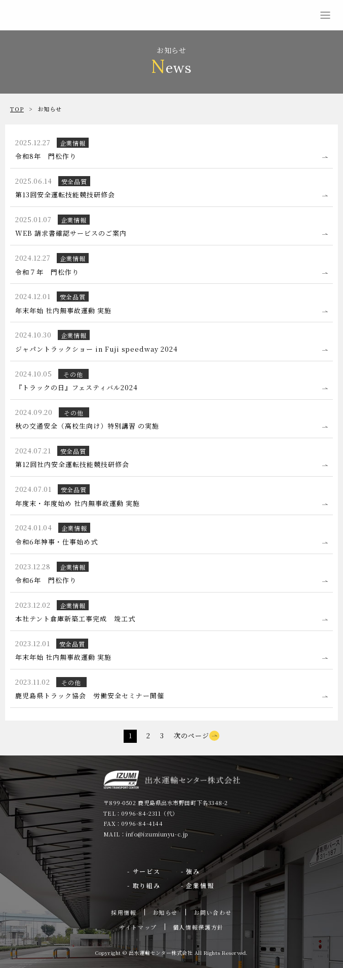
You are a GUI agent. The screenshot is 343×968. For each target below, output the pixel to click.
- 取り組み (144, 885)
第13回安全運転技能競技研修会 (65, 194)
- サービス (144, 871)
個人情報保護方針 (198, 927)
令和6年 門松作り (46, 580)
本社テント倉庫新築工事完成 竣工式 (75, 618)
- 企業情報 (197, 885)
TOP (17, 109)
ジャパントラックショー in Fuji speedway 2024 (96, 349)
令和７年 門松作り (47, 272)
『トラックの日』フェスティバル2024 (76, 387)
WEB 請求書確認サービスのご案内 (71, 233)
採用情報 (124, 912)
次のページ (196, 735)
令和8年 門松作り (46, 156)
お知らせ (165, 912)
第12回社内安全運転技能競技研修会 (72, 464)
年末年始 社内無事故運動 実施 (63, 310)
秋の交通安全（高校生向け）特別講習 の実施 (87, 426)
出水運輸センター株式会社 (30, 15)
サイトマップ (138, 927)
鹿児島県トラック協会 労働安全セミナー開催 (89, 695)
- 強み (190, 871)
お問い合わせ (213, 912)
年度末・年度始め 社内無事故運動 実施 (77, 503)
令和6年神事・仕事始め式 (56, 541)
